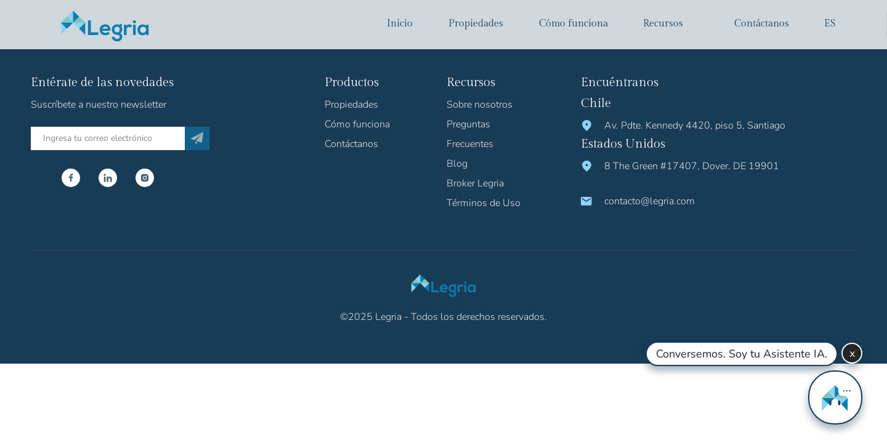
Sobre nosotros (479, 104)
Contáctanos (761, 24)
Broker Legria (475, 183)
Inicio (400, 24)
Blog (457, 163)
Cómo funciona (573, 24)
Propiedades (475, 24)
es (829, 24)
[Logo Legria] (105, 25)
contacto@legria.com (649, 201)
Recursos (663, 24)
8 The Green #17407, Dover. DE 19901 (691, 166)
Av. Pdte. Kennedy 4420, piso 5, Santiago (694, 125)
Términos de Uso (483, 203)
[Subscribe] (197, 138)
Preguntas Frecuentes (470, 134)
